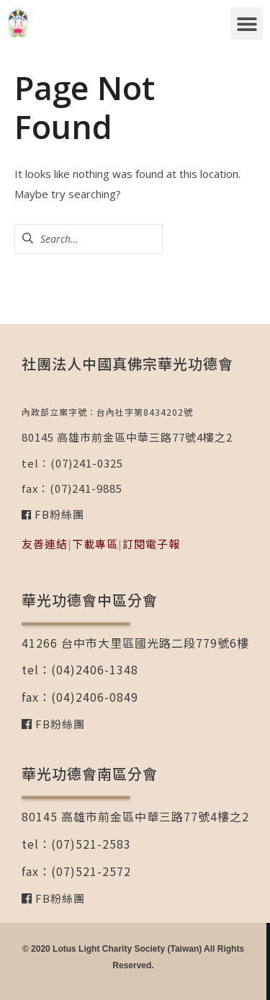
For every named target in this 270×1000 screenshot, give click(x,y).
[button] (246, 23)
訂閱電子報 (151, 543)
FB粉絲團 (58, 514)
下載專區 (95, 543)
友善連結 (45, 543)
